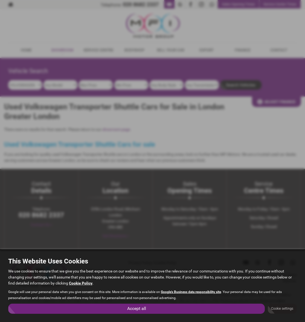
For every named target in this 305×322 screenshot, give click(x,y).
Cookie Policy (80, 283)
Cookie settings (282, 309)
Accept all (136, 308)
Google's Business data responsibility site (191, 292)
